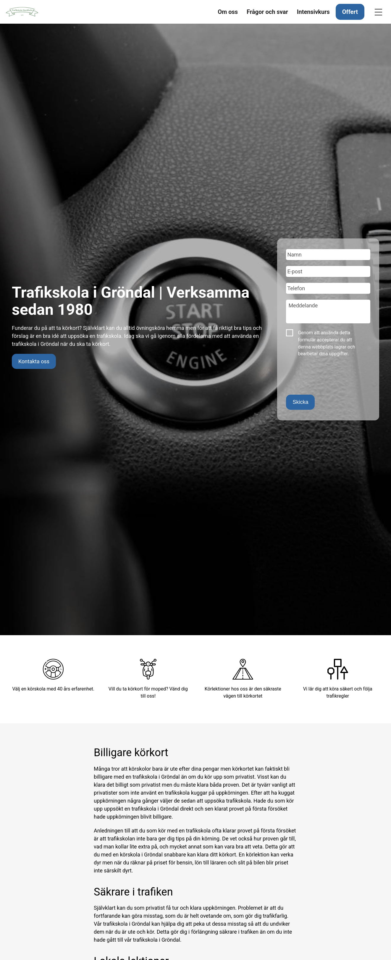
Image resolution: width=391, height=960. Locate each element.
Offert (350, 11)
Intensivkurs (313, 11)
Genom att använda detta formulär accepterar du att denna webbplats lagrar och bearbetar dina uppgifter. (326, 343)
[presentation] (331, 377)
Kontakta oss (33, 361)
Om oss (228, 11)
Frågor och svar (267, 11)
